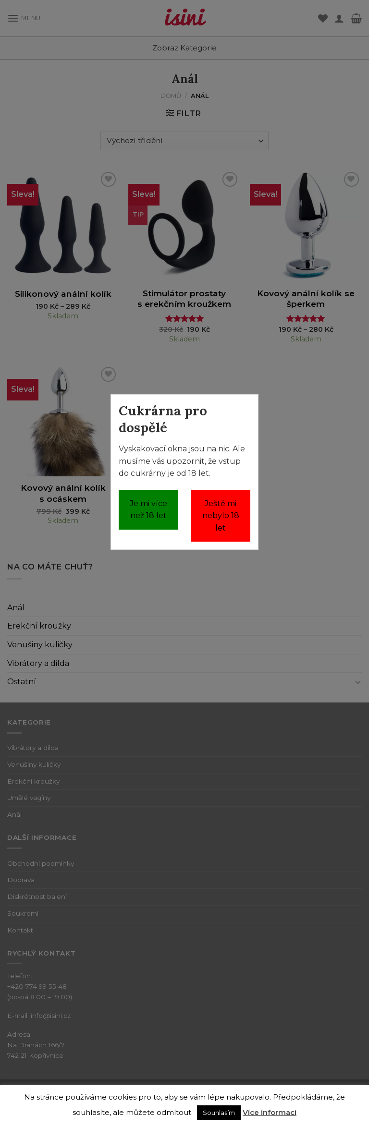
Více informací (269, 1112)
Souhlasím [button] (219, 1112)
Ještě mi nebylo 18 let (220, 516)
